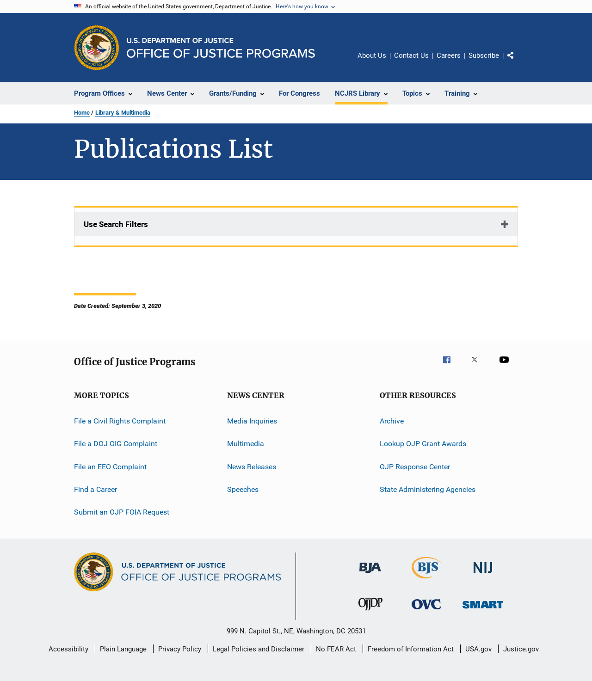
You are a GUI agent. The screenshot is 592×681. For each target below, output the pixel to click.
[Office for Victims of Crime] (426, 611)
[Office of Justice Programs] (96, 47)
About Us (372, 55)
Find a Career (95, 489)
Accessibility (68, 649)
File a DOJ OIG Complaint (115, 443)
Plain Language (123, 649)
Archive (392, 421)
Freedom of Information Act (411, 649)
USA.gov (478, 649)
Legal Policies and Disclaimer (258, 649)
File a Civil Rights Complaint (120, 421)
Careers (449, 55)
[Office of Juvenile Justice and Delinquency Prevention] (370, 612)
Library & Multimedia (122, 112)
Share (518, 62)
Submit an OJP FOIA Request (121, 512)
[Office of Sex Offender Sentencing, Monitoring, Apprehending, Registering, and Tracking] (482, 610)
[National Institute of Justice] (483, 575)
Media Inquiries (252, 421)
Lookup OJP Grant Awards (423, 443)
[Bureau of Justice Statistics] (427, 580)
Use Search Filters (116, 224)
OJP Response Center (415, 466)
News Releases (251, 466)
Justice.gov (521, 649)
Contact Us (411, 55)
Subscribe (484, 55)
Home (82, 112)
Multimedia (245, 443)
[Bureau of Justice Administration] (370, 575)
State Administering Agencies (427, 489)
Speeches (243, 489)
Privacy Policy (179, 649)
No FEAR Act (336, 649)
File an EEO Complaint (110, 466)
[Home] (221, 48)
